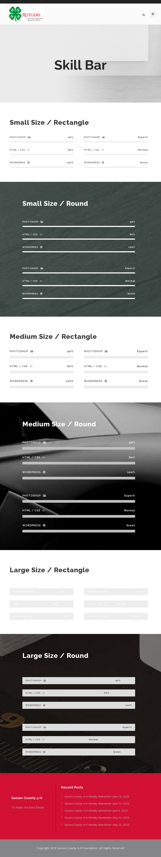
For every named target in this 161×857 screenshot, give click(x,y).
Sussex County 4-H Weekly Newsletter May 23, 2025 (96, 824)
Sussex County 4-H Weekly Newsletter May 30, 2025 (96, 817)
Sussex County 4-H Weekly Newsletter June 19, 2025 (97, 796)
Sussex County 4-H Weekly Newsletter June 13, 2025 (97, 803)
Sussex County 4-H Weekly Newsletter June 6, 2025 (96, 810)
